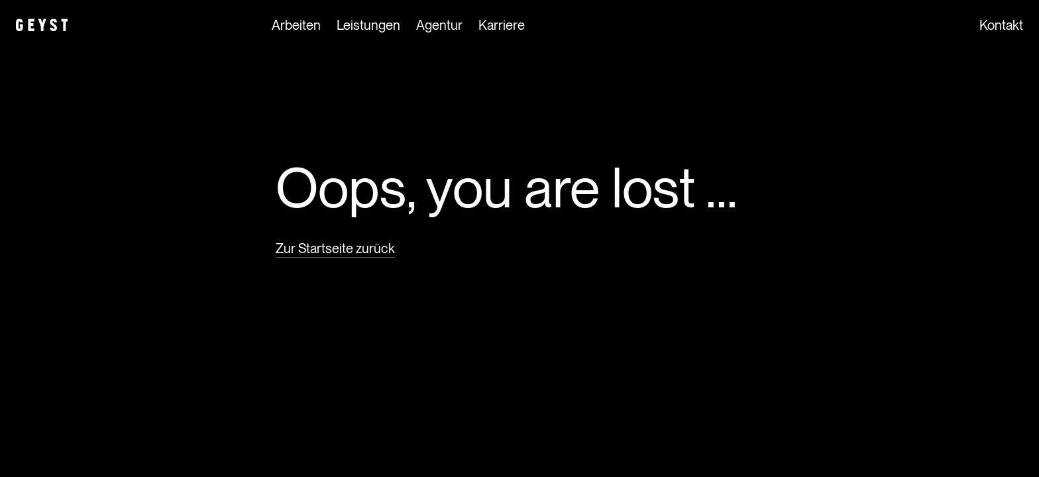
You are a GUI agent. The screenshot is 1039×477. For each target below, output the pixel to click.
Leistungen (368, 25)
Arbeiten (296, 25)
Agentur (439, 25)
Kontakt (1001, 25)
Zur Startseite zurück (335, 249)
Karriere (501, 25)
